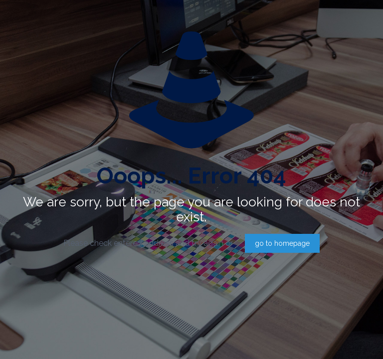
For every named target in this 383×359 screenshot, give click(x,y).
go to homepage (282, 243)
